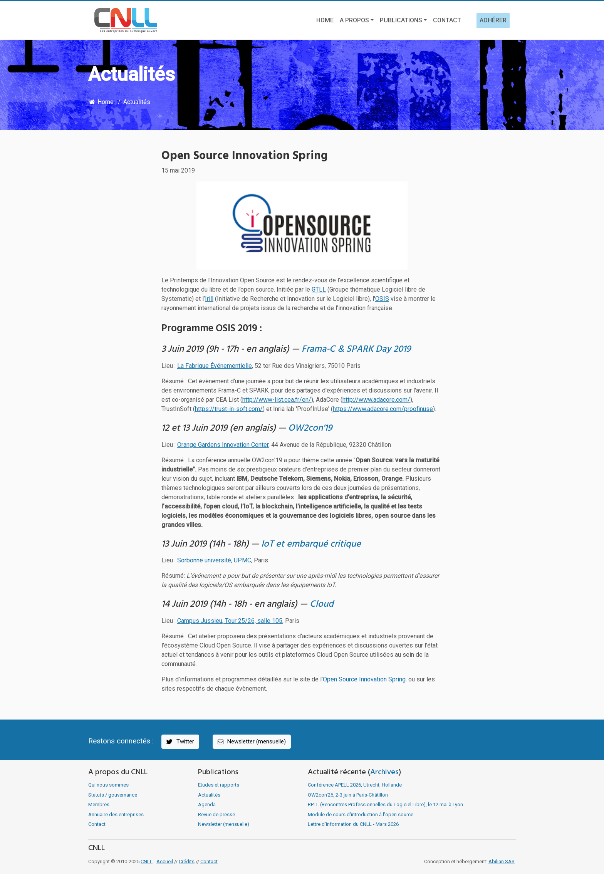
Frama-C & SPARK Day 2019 (356, 349)
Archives (384, 772)
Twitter (179, 742)
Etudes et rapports (218, 785)
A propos (354, 20)
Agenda (207, 804)
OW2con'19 (310, 428)
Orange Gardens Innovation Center (222, 444)
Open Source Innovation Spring (364, 679)
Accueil (164, 861)
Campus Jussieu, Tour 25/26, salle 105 (229, 620)
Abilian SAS (501, 861)
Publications (401, 20)
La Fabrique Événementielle (214, 365)
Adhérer (493, 20)
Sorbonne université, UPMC (214, 560)
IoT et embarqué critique (311, 544)
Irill (209, 298)
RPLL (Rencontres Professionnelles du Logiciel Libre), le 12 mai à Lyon (385, 804)
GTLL (319, 289)
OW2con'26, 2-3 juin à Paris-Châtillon (348, 795)
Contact (447, 20)
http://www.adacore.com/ (376, 399)
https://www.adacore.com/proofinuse (383, 409)
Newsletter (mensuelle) (251, 742)
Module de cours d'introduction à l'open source (360, 814)
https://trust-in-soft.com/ (229, 409)
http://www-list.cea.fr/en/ (276, 399)
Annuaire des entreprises (116, 814)
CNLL (147, 861)
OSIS (382, 298)
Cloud (322, 604)
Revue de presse (216, 814)
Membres (98, 804)
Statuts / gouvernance (112, 795)
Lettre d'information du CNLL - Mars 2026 (353, 824)
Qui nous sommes (108, 785)
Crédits (187, 861)
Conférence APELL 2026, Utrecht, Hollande (355, 785)
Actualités (136, 102)
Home (325, 20)
